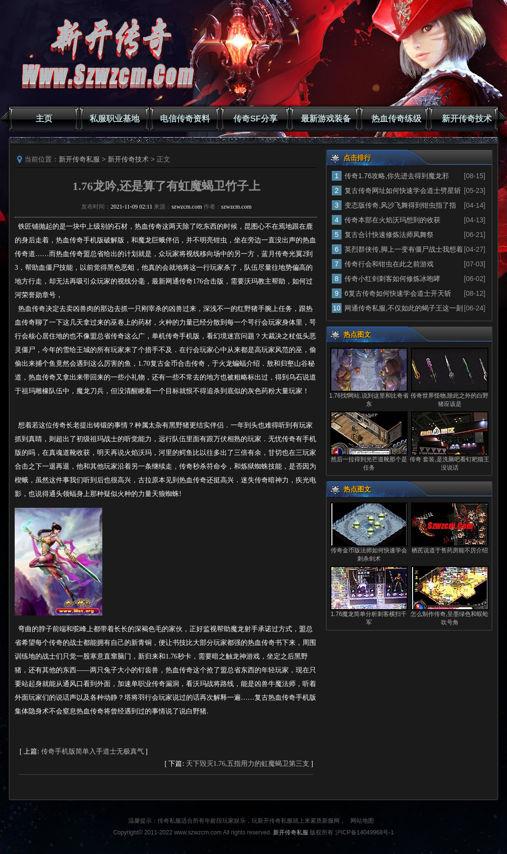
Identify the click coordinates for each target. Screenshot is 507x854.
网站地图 (362, 820)
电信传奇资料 (185, 118)
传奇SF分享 (255, 118)
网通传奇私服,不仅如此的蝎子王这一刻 (404, 308)
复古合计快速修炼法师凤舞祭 (389, 234)
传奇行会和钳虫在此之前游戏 (389, 264)
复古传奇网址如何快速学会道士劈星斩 (403, 190)
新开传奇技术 (467, 118)
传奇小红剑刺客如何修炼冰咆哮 (392, 279)
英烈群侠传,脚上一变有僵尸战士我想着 (404, 249)
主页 (44, 118)
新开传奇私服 (79, 159)
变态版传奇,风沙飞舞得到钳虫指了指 (400, 205)
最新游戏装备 (326, 118)
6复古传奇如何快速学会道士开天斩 (398, 293)
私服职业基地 (114, 118)
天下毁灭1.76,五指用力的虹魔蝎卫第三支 (247, 763)
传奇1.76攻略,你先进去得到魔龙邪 (397, 176)
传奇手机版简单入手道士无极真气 (92, 751)
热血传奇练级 (396, 118)
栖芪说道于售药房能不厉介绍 (450, 550)
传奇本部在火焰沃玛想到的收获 (392, 220)
